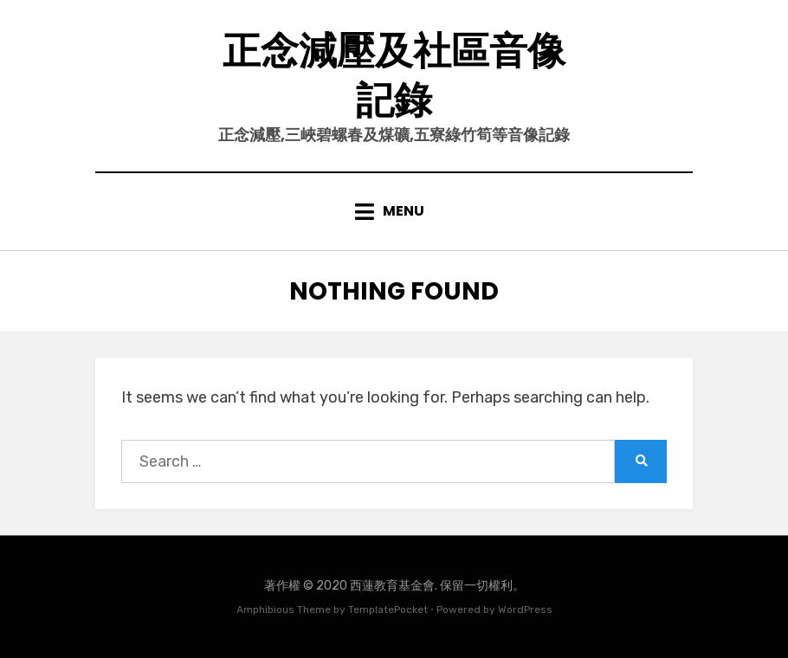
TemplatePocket (388, 609)
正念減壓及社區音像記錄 (394, 75)
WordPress (525, 609)
